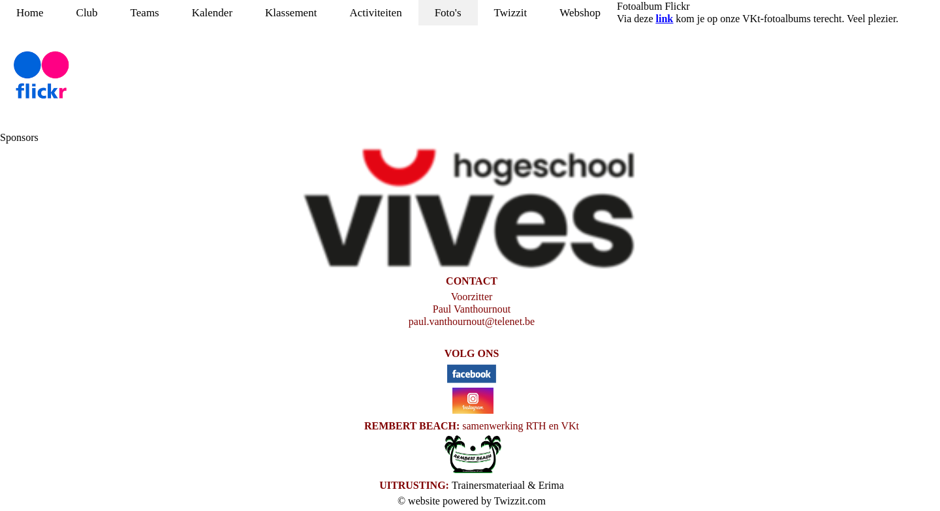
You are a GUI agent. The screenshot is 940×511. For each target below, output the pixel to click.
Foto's (448, 13)
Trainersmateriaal (488, 485)
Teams (145, 13)
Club (87, 13)
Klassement (291, 13)
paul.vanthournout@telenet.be (472, 321)
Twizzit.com (520, 500)
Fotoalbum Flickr (653, 6)
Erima (551, 485)
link (665, 18)
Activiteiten (375, 13)
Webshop (580, 13)
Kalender (212, 13)
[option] (470, 209)
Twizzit (510, 13)
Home (30, 13)
